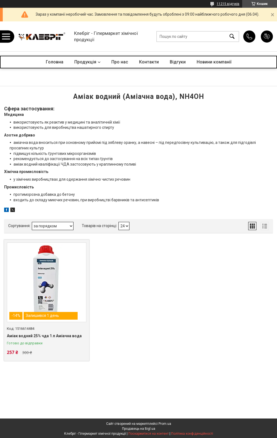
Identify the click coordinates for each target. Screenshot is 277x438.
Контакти (149, 62)
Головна (54, 62)
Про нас (119, 62)
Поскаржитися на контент (148, 434)
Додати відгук (267, 36)
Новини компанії (214, 62)
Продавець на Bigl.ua (138, 429)
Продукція (85, 62)
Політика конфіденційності (192, 434)
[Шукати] (232, 36)
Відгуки (178, 62)
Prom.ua (165, 424)
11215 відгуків (228, 4)
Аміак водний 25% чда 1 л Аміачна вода (44, 336)
